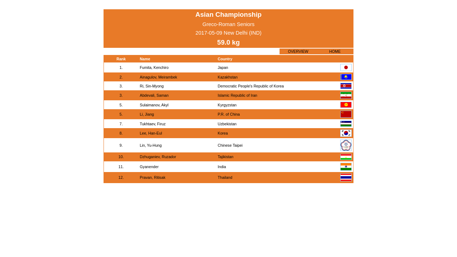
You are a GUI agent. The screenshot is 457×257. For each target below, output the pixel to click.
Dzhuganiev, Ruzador (158, 157)
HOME (335, 51)
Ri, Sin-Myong (152, 86)
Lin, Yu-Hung (151, 145)
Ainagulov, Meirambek (158, 77)
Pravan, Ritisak (153, 177)
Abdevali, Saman (154, 95)
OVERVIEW (298, 51)
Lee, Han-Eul (151, 133)
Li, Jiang (147, 114)
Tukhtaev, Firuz (153, 124)
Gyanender (149, 167)
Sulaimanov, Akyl (154, 105)
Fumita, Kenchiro (154, 67)
